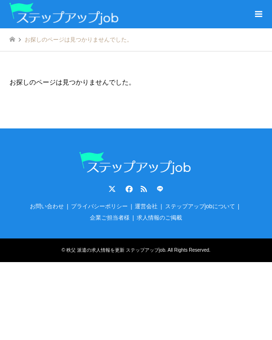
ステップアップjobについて (200, 206)
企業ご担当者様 (110, 217)
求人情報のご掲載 (159, 217)
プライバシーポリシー (99, 206)
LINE (160, 189)
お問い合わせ (47, 206)
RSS (143, 189)
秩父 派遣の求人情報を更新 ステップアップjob (115, 250)
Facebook (128, 189)
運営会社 (146, 206)
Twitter (112, 189)
